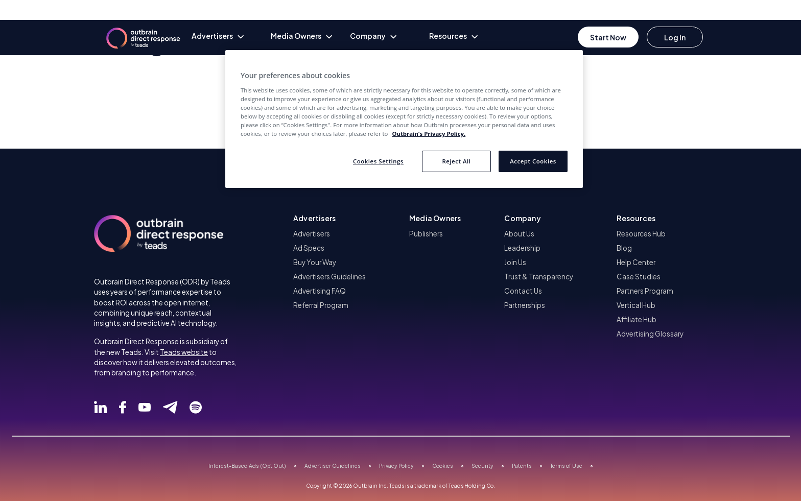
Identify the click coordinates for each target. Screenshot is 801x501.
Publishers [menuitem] (426, 233)
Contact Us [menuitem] (523, 291)
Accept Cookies (533, 161)
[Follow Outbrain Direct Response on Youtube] (144, 407)
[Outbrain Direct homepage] (137, 32)
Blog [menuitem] (624, 248)
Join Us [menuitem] (515, 262)
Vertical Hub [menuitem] (636, 305)
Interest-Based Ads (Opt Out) (247, 466)
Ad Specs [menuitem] (308, 248)
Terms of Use (566, 466)
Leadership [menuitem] (522, 248)
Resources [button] (636, 218)
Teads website (184, 352)
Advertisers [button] (314, 218)
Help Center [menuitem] (636, 262)
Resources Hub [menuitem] (641, 233)
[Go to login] (675, 37)
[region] (404, 119)
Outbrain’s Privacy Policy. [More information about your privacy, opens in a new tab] (428, 133)
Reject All (456, 161)
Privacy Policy (396, 466)
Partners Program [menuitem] (645, 291)
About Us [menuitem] (519, 233)
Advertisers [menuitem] (311, 233)
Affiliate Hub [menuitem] (636, 319)
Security (482, 466)
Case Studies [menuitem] (639, 276)
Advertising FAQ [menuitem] (319, 291)
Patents (522, 466)
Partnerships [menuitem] (524, 305)
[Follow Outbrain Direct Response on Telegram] (170, 407)
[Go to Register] (608, 37)
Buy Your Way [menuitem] (314, 262)
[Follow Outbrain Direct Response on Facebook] (122, 407)
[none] (231, 37)
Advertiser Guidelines (332, 466)
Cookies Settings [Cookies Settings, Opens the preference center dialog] (378, 161)
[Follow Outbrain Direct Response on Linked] (100, 407)
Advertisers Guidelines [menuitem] (329, 276)
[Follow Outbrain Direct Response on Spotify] (196, 407)
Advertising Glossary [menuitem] (650, 333)
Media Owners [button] (435, 218)
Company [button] (522, 218)
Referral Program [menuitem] (320, 305)
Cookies (442, 466)
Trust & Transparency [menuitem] (538, 276)
